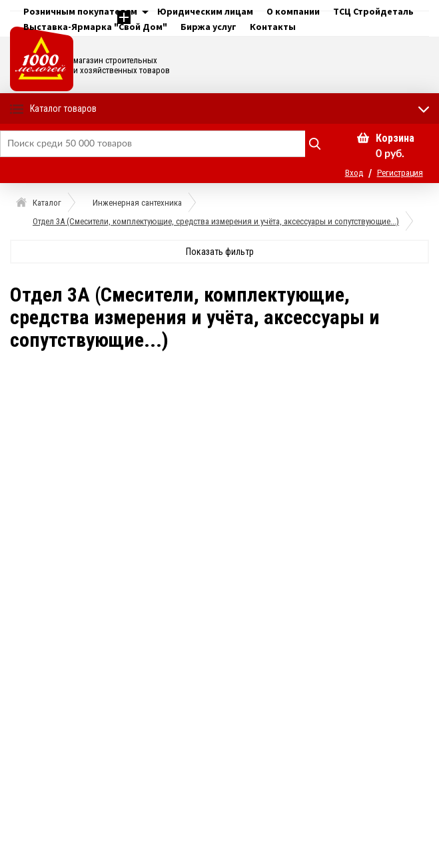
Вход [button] (354, 173)
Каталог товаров (63, 108)
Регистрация (400, 173)
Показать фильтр (220, 251)
